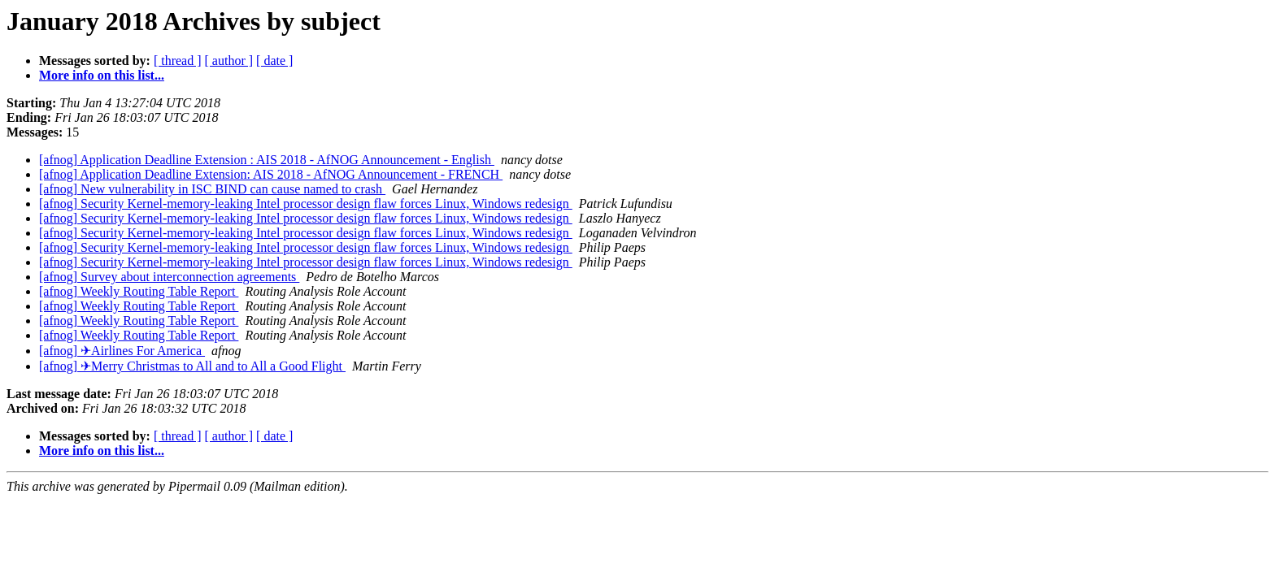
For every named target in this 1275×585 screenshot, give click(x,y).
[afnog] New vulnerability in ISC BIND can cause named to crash (212, 189)
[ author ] (229, 60)
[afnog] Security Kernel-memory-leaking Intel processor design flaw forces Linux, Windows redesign (305, 203)
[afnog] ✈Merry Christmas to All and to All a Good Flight (192, 366)
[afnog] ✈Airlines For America (122, 351)
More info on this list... (101, 75)
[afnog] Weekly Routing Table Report (138, 291)
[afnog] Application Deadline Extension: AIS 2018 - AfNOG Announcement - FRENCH (271, 174)
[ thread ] (178, 60)
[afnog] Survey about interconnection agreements (169, 277)
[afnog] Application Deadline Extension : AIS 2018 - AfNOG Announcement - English (266, 160)
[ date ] (274, 60)
